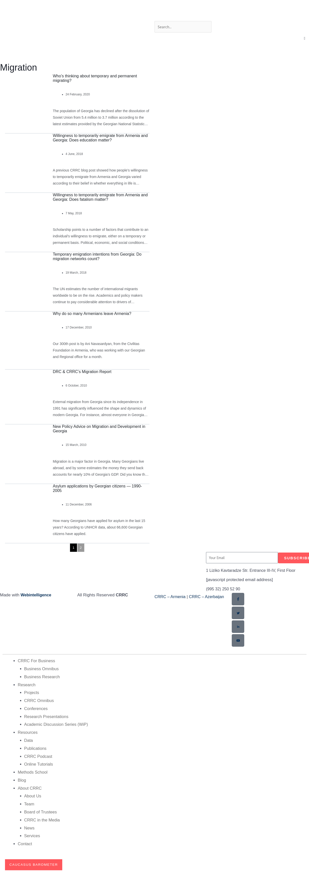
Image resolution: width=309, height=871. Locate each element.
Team (29, 802)
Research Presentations (47, 716)
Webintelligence (36, 595)
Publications (35, 747)
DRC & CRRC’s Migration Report (82, 372)
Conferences (36, 708)
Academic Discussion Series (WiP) (57, 724)
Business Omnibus (42, 668)
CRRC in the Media (42, 818)
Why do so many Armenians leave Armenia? (92, 313)
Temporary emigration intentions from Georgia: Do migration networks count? (97, 256)
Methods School (33, 771)
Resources (28, 731)
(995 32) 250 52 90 (224, 589)
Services (32, 834)
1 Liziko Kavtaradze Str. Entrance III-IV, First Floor (253, 570)
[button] (304, 39)
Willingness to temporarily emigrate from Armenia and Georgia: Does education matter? (100, 137)
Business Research (42, 676)
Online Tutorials (39, 763)
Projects (32, 692)
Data (28, 739)
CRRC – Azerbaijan (208, 596)
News (29, 826)
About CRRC (30, 787)
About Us (33, 795)
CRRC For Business (37, 660)
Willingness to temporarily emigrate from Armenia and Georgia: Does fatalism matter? (100, 197)
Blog (22, 779)
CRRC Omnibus (39, 700)
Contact (25, 842)
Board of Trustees (41, 810)
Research (27, 684)
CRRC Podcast (38, 755)
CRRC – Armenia (170, 596)
